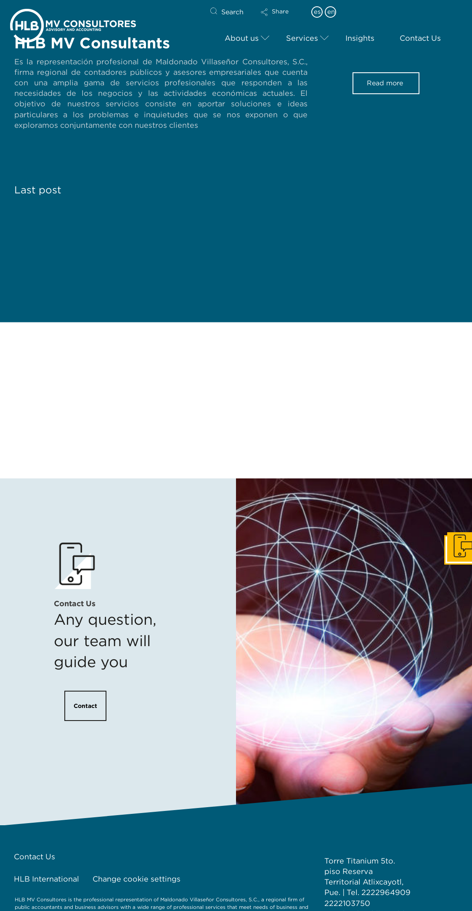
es (317, 12)
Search (232, 12)
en (331, 12)
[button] (282, 17)
